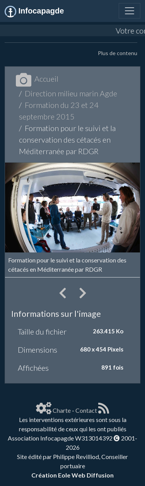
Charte (62, 410)
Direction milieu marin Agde (71, 93)
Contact (86, 410)
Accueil (37, 78)
